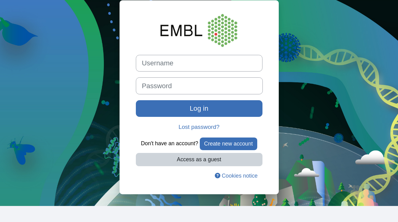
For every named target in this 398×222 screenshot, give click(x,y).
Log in (199, 108)
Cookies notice (236, 176)
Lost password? (199, 127)
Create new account (228, 144)
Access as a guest (199, 159)
